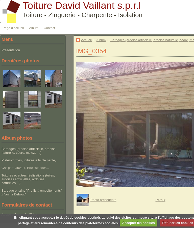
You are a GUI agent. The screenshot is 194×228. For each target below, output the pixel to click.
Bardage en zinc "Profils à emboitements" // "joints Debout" (32, 192)
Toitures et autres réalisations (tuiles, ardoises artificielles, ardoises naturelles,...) (28, 179)
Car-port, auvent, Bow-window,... (25, 168)
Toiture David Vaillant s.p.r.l (82, 5)
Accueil (86, 40)
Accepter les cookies (138, 223)
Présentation (11, 50)
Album (33, 28)
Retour (160, 200)
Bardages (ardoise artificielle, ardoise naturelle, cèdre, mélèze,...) (29, 151)
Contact (49, 28)
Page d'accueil (13, 28)
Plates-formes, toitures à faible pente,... (30, 160)
